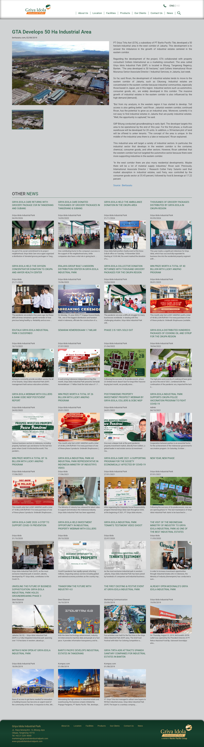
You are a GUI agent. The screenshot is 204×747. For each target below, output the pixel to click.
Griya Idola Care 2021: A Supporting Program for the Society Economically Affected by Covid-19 (125, 461)
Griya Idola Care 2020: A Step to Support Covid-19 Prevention (30, 524)
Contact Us (156, 13)
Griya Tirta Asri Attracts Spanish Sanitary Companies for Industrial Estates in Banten (125, 653)
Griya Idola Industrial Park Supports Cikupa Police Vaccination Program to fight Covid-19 (168, 399)
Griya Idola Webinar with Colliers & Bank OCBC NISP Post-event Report (32, 397)
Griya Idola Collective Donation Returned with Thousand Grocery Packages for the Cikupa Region (124, 269)
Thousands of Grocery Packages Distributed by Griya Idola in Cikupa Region (169, 205)
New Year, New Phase (162, 458)
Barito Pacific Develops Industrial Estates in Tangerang (78, 652)
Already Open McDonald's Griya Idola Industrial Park (169, 588)
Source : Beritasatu (122, 185)
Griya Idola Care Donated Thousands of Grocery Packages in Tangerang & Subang (79, 205)
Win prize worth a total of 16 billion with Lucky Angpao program (29, 461)
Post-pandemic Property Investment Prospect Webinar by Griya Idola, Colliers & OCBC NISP (124, 397)
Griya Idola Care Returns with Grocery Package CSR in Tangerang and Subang (33, 205)
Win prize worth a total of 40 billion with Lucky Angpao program (167, 269)
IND (178, 6)
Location (97, 13)
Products (125, 13)
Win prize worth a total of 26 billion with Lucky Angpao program (75, 397)
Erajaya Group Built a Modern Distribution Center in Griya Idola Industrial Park (78, 269)
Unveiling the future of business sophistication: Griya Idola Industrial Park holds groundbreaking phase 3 (31, 591)
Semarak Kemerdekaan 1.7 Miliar (77, 330)
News (170, 13)
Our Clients (140, 13)
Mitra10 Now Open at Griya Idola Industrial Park (31, 652)
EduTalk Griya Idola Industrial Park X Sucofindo (30, 332)
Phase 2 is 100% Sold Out (118, 330)
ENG (172, 6)
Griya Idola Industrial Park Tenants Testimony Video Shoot (123, 524)
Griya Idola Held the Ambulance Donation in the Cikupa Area (123, 204)
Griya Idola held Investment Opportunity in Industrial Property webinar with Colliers (77, 525)
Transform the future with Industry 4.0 (74, 588)
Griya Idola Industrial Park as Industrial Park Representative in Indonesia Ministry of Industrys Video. (78, 463)
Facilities (111, 13)
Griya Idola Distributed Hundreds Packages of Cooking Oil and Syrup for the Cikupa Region (171, 333)
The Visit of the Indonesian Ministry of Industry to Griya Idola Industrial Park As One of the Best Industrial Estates (169, 527)
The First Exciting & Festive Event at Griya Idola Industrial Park (124, 588)
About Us (83, 13)
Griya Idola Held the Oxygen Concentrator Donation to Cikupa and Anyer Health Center (32, 269)
